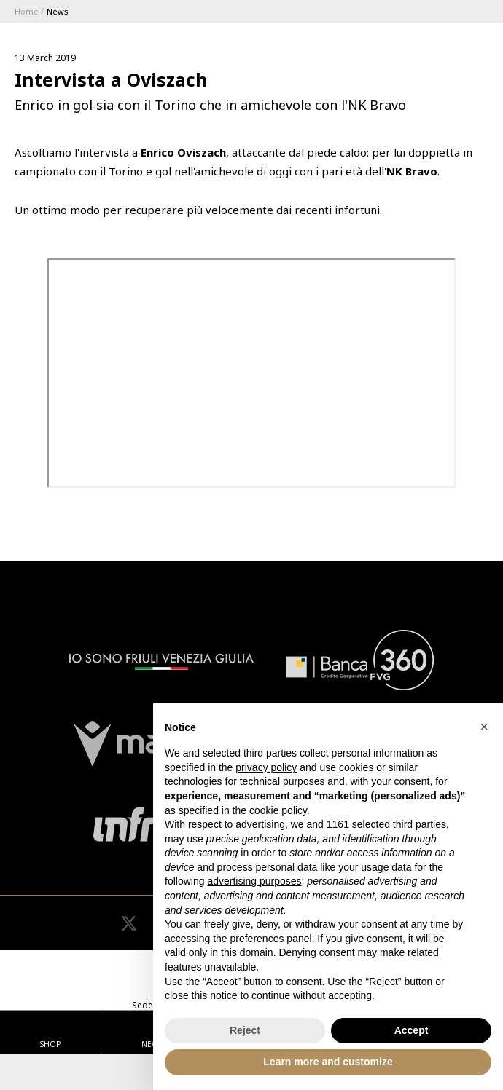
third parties (419, 824)
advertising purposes (254, 881)
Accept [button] (411, 1030)
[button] (484, 726)
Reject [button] (245, 1030)
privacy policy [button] (266, 767)
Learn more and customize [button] (327, 1061)
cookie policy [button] (278, 810)
